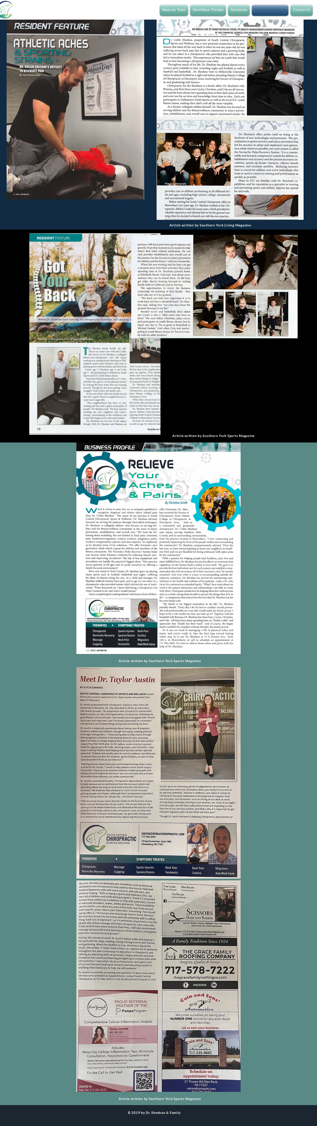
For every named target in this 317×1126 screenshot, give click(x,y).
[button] (174, 10)
